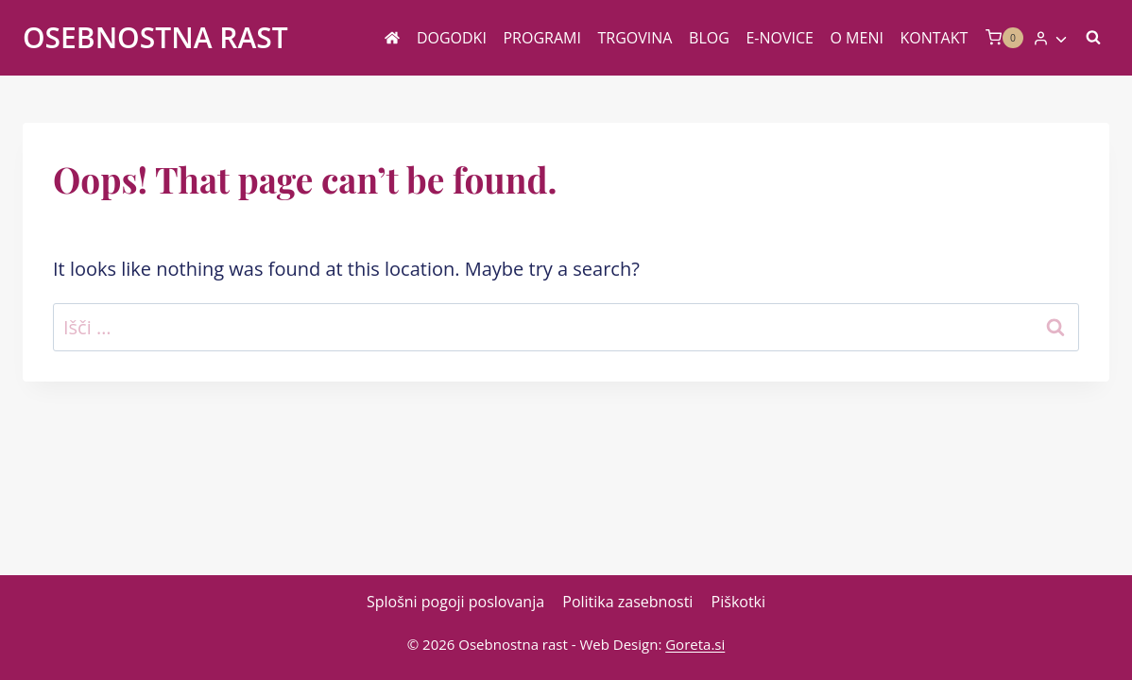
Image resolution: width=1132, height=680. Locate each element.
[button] (1060, 37)
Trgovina (635, 37)
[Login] (1050, 38)
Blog (709, 37)
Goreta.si (695, 644)
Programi (541, 37)
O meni (857, 37)
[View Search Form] (1093, 38)
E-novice (780, 37)
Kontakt (934, 37)
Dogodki (452, 37)
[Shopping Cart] (1004, 37)
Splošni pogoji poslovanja (455, 601)
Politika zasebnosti (627, 601)
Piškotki (738, 601)
